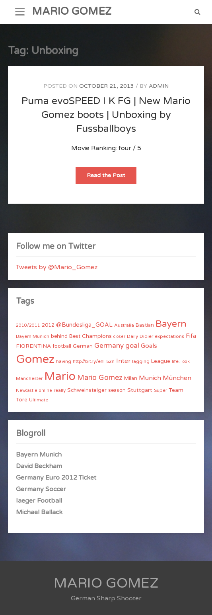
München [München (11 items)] (177, 378)
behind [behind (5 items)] (59, 336)
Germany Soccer (41, 489)
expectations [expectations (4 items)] (169, 336)
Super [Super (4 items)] (160, 390)
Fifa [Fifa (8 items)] (191, 336)
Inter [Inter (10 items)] (123, 360)
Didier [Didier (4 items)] (146, 336)
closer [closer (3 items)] (119, 336)
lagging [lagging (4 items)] (141, 361)
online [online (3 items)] (45, 390)
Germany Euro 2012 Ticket (56, 478)
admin (159, 86)
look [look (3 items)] (185, 361)
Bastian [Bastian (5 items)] (145, 325)
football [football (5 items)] (62, 346)
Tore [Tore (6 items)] (21, 400)
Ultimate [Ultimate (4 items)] (38, 400)
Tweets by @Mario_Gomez (56, 267)
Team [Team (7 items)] (176, 390)
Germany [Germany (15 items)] (109, 345)
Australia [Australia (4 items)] (124, 325)
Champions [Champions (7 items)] (97, 336)
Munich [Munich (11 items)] (150, 378)
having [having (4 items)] (63, 361)
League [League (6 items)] (160, 361)
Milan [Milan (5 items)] (130, 378)
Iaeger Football (39, 501)
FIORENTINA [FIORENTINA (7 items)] (33, 346)
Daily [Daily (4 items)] (132, 336)
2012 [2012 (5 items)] (48, 325)
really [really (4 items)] (60, 390)
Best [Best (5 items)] (74, 336)
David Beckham (39, 466)
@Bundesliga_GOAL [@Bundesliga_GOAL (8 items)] (84, 325)
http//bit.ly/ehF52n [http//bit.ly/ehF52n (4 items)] (94, 361)
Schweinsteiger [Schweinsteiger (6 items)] (87, 390)
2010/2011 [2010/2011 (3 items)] (28, 325)
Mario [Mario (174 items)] (60, 376)
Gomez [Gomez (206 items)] (35, 359)
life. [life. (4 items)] (176, 361)
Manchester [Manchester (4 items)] (29, 378)
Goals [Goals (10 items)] (149, 345)
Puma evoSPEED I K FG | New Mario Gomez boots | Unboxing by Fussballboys (106, 115)
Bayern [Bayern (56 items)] (171, 324)
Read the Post (111, 178)
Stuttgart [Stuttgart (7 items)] (139, 390)
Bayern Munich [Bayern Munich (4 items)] (32, 336)
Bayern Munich (39, 455)
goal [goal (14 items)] (132, 345)
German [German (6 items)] (83, 346)
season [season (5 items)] (117, 390)
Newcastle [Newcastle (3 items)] (26, 390)
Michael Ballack (39, 512)
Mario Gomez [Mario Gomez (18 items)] (100, 377)
